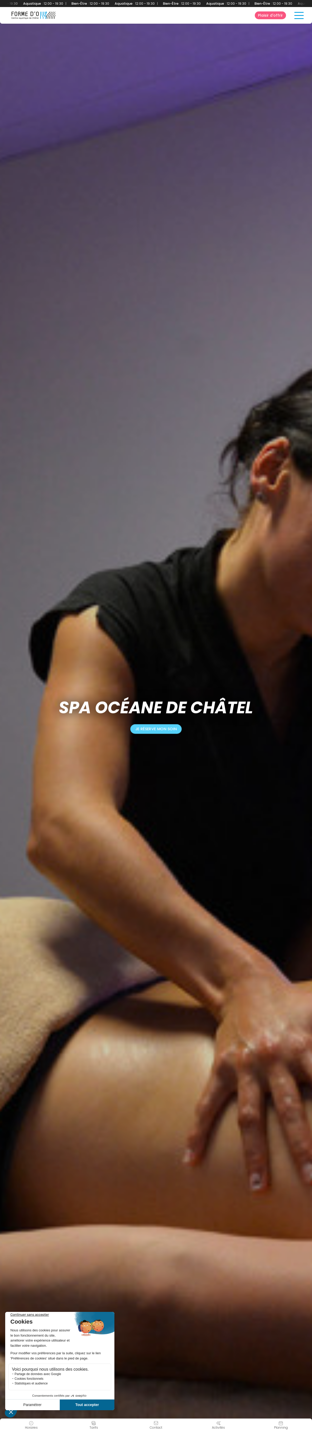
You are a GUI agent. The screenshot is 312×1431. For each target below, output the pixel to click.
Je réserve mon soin (156, 729)
